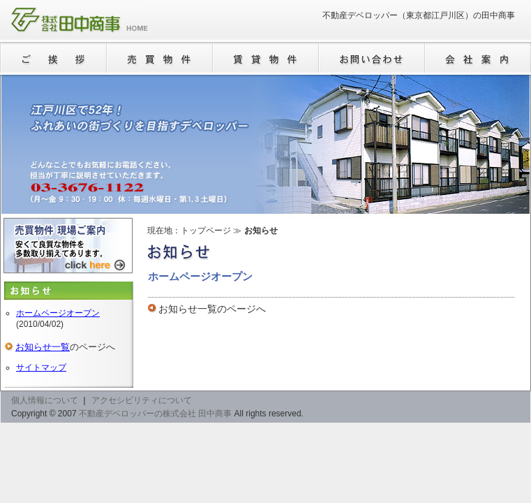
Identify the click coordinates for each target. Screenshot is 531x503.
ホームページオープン (58, 313)
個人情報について (44, 400)
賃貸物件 (266, 58)
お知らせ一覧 (187, 308)
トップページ (206, 230)
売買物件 (160, 58)
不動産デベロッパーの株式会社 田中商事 (79, 21)
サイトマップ (41, 367)
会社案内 (478, 58)
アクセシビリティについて (141, 400)
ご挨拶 (54, 58)
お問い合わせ (372, 58)
